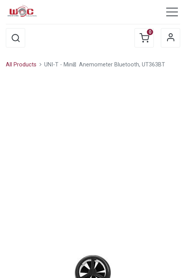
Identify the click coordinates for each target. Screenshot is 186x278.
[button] (15, 37)
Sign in (170, 37)
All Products (21, 64)
